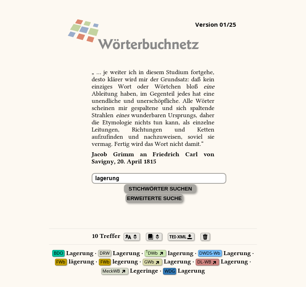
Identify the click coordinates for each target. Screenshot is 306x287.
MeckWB (111, 271)
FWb (60, 262)
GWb (149, 262)
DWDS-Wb (209, 253)
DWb (152, 253)
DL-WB (204, 262)
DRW (105, 253)
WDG (170, 271)
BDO (58, 253)
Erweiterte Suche (154, 198)
